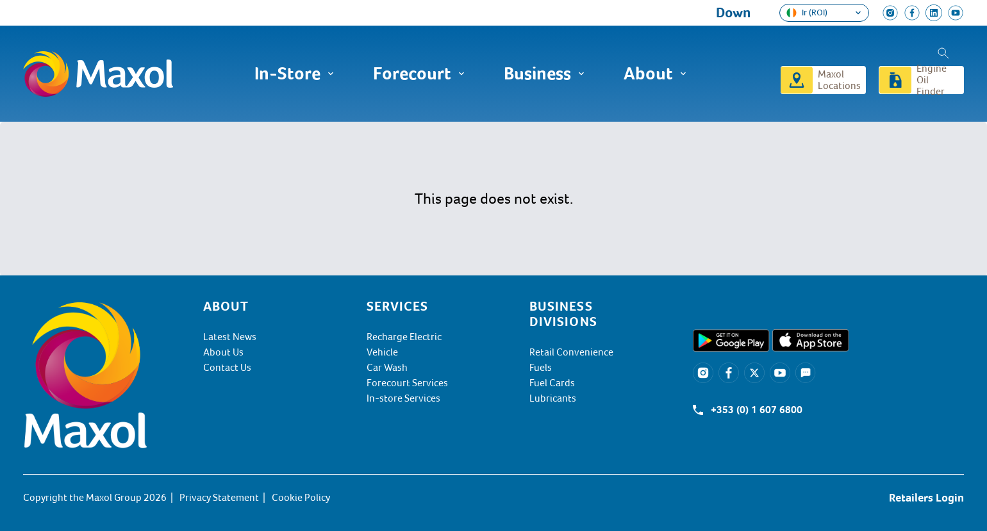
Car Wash (387, 367)
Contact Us (227, 367)
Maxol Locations (839, 80)
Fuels (540, 367)
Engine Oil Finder (931, 80)
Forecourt (419, 73)
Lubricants (552, 398)
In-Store (294, 73)
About (655, 73)
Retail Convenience (571, 352)
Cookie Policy (301, 497)
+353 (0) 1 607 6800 (756, 410)
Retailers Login (926, 497)
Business (544, 73)
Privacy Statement (219, 497)
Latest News (229, 337)
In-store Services (403, 398)
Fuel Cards (552, 383)
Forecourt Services (407, 383)
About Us (223, 352)
